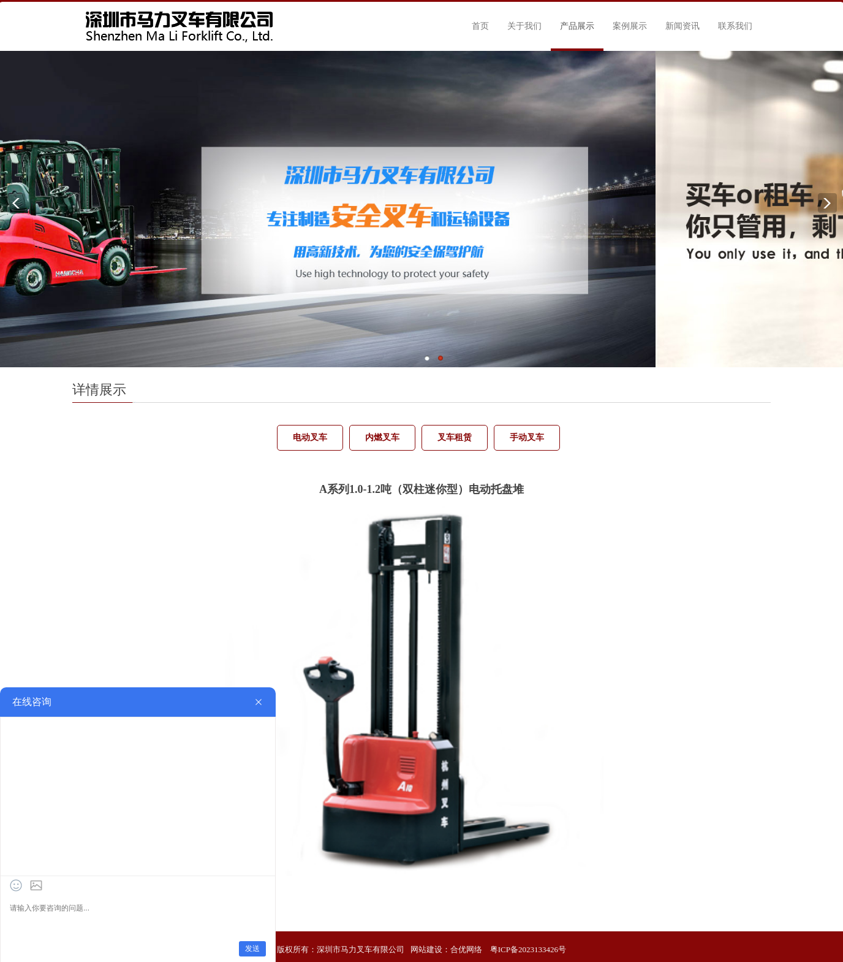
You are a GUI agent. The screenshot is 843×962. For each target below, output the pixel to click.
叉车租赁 (454, 437)
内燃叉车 (382, 437)
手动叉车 (527, 437)
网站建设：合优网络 (446, 949)
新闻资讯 (682, 26)
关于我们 (524, 26)
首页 (480, 26)
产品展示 (577, 26)
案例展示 (630, 26)
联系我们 (735, 26)
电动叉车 (310, 437)
